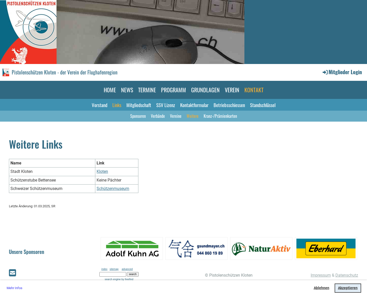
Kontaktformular (194, 104)
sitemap (114, 269)
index (104, 269)
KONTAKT (254, 90)
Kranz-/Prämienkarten (220, 116)
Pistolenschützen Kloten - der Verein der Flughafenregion (64, 72)
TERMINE (147, 90)
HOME (110, 90)
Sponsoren (138, 116)
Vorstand (99, 104)
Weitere (193, 116)
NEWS (127, 90)
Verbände (158, 116)
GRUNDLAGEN (205, 90)
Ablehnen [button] (321, 288)
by (127, 279)
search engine (113, 279)
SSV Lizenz (165, 104)
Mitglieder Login (342, 72)
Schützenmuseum (113, 188)
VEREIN (232, 90)
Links (116, 104)
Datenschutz (346, 275)
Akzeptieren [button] (348, 288)
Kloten (102, 171)
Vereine (175, 116)
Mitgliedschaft (138, 104)
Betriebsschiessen (229, 104)
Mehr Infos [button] (14, 288)
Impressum (321, 275)
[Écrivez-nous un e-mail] (12, 273)
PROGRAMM (173, 90)
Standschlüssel (263, 104)
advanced (127, 269)
